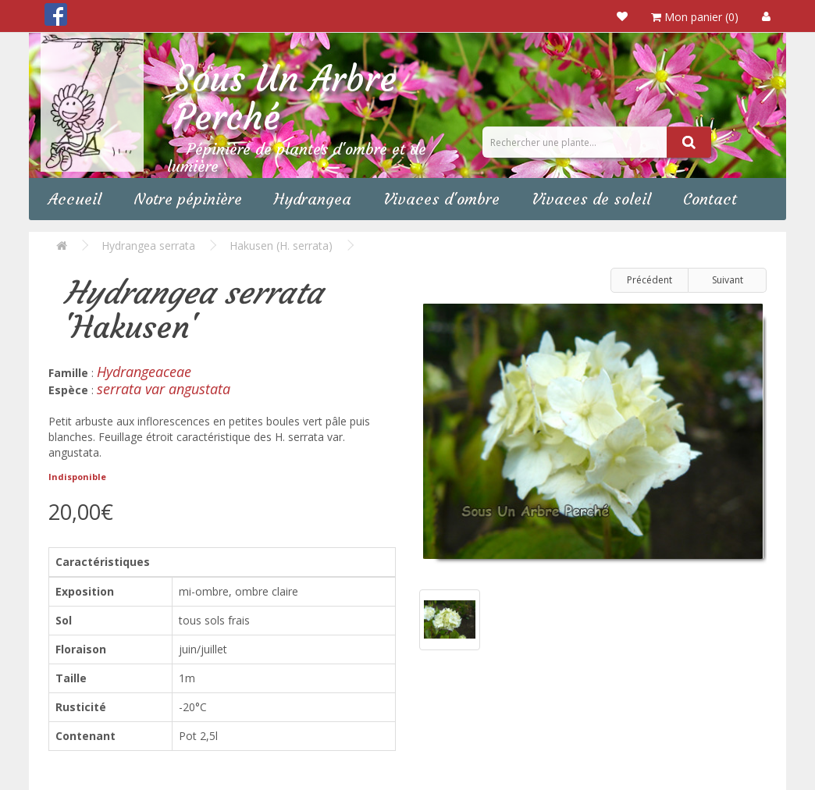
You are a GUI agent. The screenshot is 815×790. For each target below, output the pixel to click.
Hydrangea (312, 198)
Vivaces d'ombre (441, 198)
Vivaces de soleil (591, 198)
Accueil (74, 198)
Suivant (727, 279)
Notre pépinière (187, 198)
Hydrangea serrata (148, 245)
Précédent (649, 279)
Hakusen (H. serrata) (281, 245)
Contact (710, 198)
